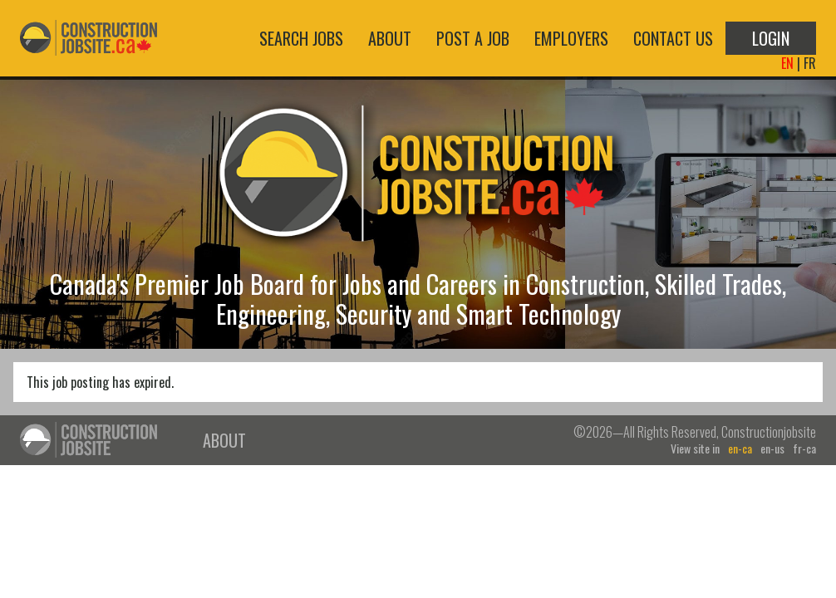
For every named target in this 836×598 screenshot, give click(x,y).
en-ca (740, 448)
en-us (772, 448)
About (389, 38)
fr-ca (804, 448)
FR (810, 63)
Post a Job (472, 38)
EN (787, 63)
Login (770, 38)
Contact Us (673, 38)
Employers (571, 38)
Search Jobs (301, 38)
